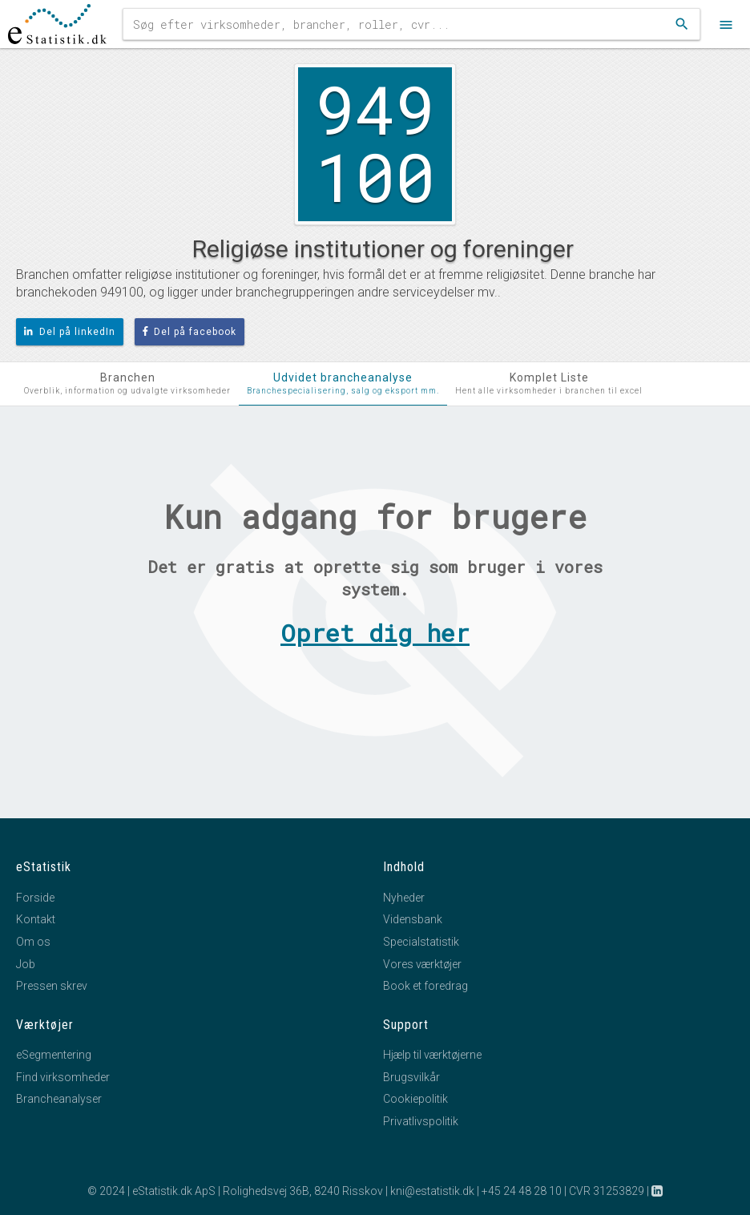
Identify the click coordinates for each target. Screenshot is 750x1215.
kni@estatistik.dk (432, 1191)
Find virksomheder (63, 1077)
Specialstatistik (421, 941)
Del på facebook (190, 331)
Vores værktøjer (422, 964)
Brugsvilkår (411, 1077)
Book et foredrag (425, 985)
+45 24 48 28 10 (522, 1191)
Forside (35, 897)
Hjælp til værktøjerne (432, 1054)
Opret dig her (375, 632)
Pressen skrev (51, 985)
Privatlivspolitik (420, 1121)
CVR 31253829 (606, 1191)
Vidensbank (412, 919)
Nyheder (404, 897)
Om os (33, 941)
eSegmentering (53, 1054)
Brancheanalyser (59, 1098)
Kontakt (35, 919)
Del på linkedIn (69, 331)
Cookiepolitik (415, 1098)
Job (25, 964)
